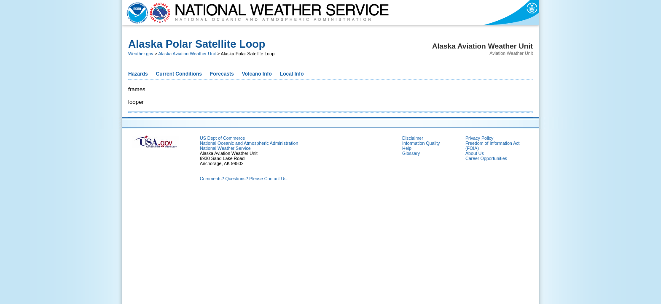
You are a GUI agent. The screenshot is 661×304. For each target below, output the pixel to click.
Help (406, 148)
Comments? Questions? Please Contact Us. (244, 178)
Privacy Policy (479, 138)
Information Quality (421, 143)
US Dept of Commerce (222, 138)
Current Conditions (179, 74)
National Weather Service (225, 148)
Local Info (292, 74)
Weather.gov (140, 53)
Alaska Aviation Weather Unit (187, 53)
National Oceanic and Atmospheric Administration (249, 143)
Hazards (138, 74)
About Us (474, 153)
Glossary (411, 153)
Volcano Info (257, 74)
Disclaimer (412, 138)
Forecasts (222, 74)
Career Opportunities (486, 158)
